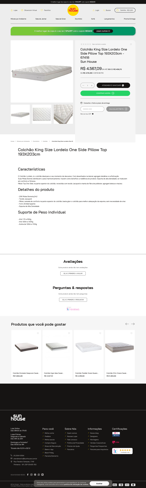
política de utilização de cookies (76, 484)
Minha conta (49, 433)
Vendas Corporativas (98, 443)
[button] (107, 10)
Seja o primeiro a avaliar (73, 273)
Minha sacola (50, 440)
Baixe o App (49, 449)
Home (12, 141)
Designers (94, 436)
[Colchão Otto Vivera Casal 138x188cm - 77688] (120, 354)
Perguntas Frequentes (98, 446)
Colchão (45, 141)
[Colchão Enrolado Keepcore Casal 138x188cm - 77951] (26, 354)
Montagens (94, 440)
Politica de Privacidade (75, 443)
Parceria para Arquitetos (99, 449)
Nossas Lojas (72, 436)
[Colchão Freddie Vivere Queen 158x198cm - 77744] (89, 354)
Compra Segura (50, 443)
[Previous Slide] (127, 324)
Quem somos (72, 433)
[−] (83, 85)
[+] (91, 85)
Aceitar (99, 483)
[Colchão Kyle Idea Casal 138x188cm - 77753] (57, 354)
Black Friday (49, 453)
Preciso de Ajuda (73, 446)
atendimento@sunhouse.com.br (25, 459)
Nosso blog (94, 433)
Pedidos (48, 436)
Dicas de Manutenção (53, 446)
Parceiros (70, 449)
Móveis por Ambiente (23, 141)
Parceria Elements (51, 456)
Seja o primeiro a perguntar (73, 300)
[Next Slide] (133, 324)
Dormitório (36, 141)
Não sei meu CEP (85, 114)
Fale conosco (72, 440)
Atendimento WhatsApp (113, 85)
